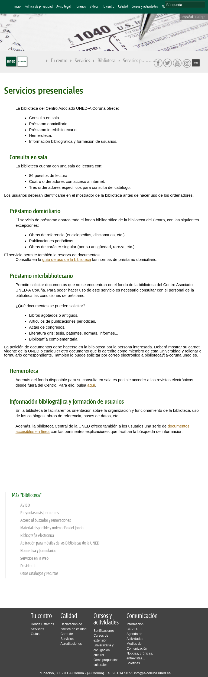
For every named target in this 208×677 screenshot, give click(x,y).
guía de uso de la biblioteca (66, 259)
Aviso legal (63, 6)
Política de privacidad (38, 6)
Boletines (133, 663)
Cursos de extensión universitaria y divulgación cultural (103, 645)
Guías (35, 634)
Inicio (17, 6)
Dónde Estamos (42, 624)
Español (187, 17)
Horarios (80, 6)
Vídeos (94, 6)
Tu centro (108, 6)
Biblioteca (107, 61)
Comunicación (142, 616)
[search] (185, 4)
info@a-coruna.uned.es (152, 673)
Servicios (82, 61)
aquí (91, 385)
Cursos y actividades (145, 6)
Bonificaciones (103, 631)
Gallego (200, 17)
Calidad (123, 6)
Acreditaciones (71, 644)
